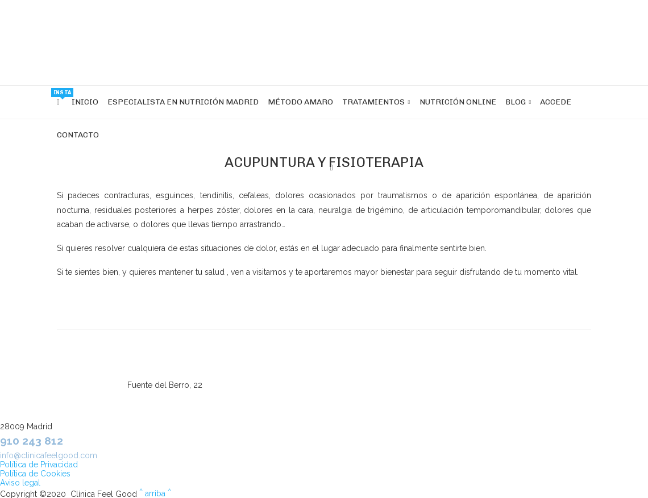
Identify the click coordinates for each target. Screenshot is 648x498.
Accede (555, 102)
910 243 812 (31, 440)
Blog (515, 102)
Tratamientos (373, 102)
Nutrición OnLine (457, 102)
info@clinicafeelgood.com (48, 455)
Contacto (78, 135)
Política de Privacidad (39, 464)
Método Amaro (300, 102)
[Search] (331, 168)
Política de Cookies (35, 473)
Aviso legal (20, 482)
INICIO (85, 102)
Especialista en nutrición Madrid (183, 102)
